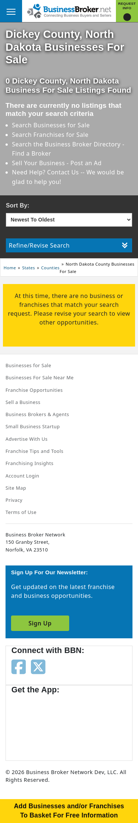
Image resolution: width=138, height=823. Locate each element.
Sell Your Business (39, 163)
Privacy (14, 500)
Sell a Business (23, 402)
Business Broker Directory (83, 144)
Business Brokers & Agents (37, 414)
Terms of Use (21, 512)
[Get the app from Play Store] (96, 723)
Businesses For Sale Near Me (40, 377)
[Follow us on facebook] (18, 666)
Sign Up (40, 623)
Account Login (22, 475)
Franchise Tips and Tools (34, 451)
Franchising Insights (29, 463)
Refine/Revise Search (68, 245)
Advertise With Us (26, 439)
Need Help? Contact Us (46, 172)
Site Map (16, 488)
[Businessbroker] (69, 10)
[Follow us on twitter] (38, 666)
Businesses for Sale (61, 125)
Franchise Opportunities (34, 390)
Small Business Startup (33, 426)
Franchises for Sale (61, 135)
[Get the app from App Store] (37, 723)
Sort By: (17, 205)
